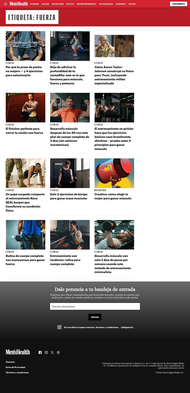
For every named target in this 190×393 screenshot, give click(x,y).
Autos (132, 4)
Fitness (35, 4)
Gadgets (121, 4)
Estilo (70, 4)
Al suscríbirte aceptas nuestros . (98, 327)
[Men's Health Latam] (19, 4)
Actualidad (106, 4)
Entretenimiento (86, 4)
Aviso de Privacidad (15, 367)
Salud (45, 4)
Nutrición (58, 4)
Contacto (10, 362)
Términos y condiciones (17, 372)
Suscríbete (178, 4)
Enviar (95, 317)
